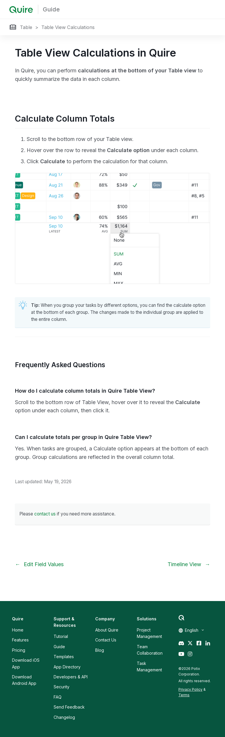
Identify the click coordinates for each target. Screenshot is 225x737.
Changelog (64, 717)
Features (20, 639)
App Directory (67, 666)
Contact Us (105, 639)
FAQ (58, 697)
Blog (99, 650)
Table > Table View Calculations (57, 27)
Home (17, 629)
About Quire (106, 629)
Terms (184, 695)
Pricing (18, 650)
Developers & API (71, 676)
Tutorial (61, 636)
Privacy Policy (190, 689)
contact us (45, 514)
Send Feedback (69, 706)
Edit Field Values (44, 564)
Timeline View (184, 564)
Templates (64, 656)
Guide (51, 9)
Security (61, 686)
